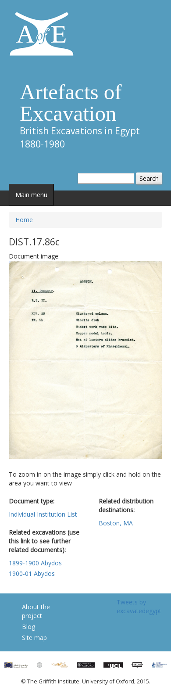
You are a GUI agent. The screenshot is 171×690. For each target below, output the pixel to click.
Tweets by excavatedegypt (139, 606)
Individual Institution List (43, 514)
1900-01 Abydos (32, 573)
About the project (36, 611)
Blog (28, 626)
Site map (34, 637)
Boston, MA (116, 523)
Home (24, 220)
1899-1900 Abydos (35, 563)
